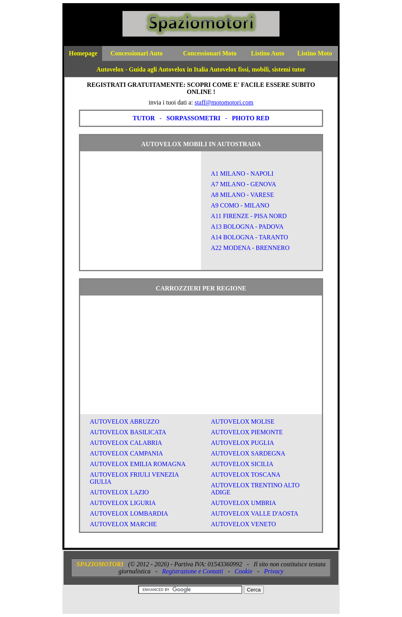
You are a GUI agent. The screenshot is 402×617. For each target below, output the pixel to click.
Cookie (243, 571)
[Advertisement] (140, 214)
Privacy (273, 571)
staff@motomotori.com (223, 102)
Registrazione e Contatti (192, 571)
